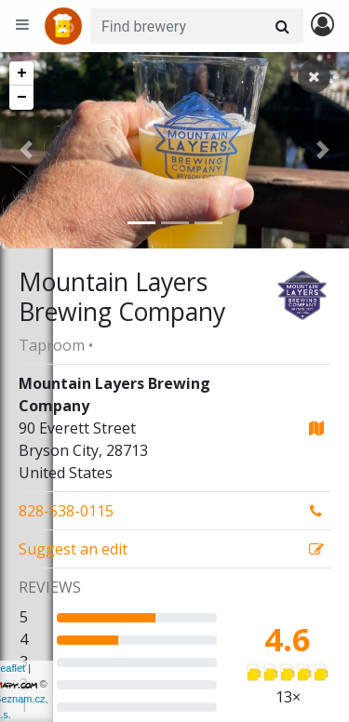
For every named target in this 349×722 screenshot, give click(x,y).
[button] (26, 150)
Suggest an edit (73, 549)
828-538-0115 (66, 511)
